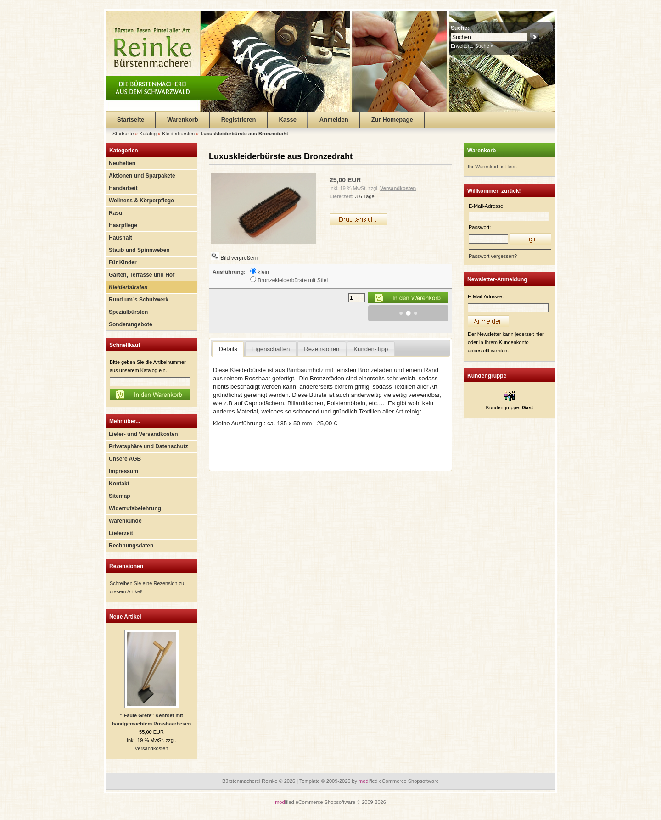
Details (227, 349)
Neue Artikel (125, 617)
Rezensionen (126, 566)
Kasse (288, 119)
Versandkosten (151, 748)
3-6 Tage (365, 196)
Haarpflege (123, 225)
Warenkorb (182, 119)
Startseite (130, 119)
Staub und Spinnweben (139, 250)
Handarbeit (123, 188)
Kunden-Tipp (370, 349)
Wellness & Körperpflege (141, 200)
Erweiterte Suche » (472, 46)
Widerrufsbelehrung (135, 508)
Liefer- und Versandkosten (143, 434)
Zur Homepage (392, 119)
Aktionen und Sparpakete (142, 176)
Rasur (116, 213)
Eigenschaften (271, 349)
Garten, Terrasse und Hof (141, 275)
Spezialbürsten (128, 312)
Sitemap (119, 496)
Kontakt (119, 483)
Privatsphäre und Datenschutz (148, 446)
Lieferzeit (121, 533)
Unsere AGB (125, 459)
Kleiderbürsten (128, 287)
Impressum (123, 471)
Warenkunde (125, 521)
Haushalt (120, 237)
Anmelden (333, 119)
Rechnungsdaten (131, 545)
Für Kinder (123, 262)
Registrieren (238, 119)
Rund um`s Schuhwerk (138, 299)
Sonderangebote (130, 324)
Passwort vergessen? (493, 256)
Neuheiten (122, 163)
